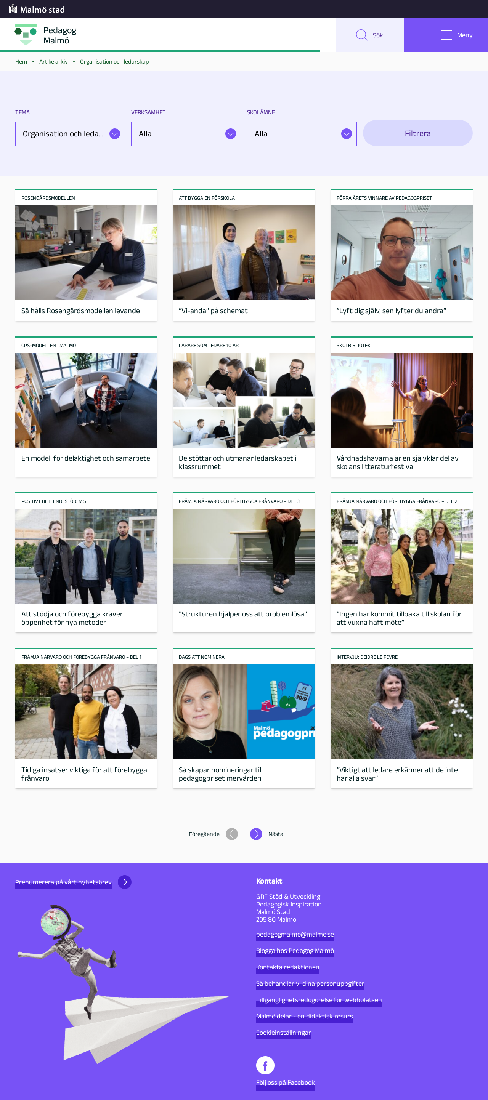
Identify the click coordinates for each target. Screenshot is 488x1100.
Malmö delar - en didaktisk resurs (304, 1016)
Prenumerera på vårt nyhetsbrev (73, 882)
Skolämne (261, 112)
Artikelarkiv (53, 61)
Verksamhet (148, 112)
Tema (22, 112)
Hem (21, 61)
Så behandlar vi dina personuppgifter (310, 983)
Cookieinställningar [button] (283, 1032)
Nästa (275, 834)
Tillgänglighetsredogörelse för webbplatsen (319, 1000)
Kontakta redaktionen (287, 967)
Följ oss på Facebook (285, 1071)
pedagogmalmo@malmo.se (295, 934)
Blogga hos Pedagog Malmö (295, 950)
